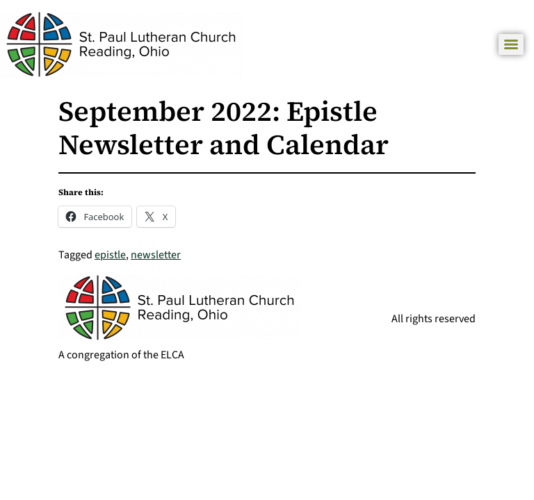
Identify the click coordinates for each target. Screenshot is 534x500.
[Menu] (511, 44)
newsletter (156, 254)
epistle (110, 254)
